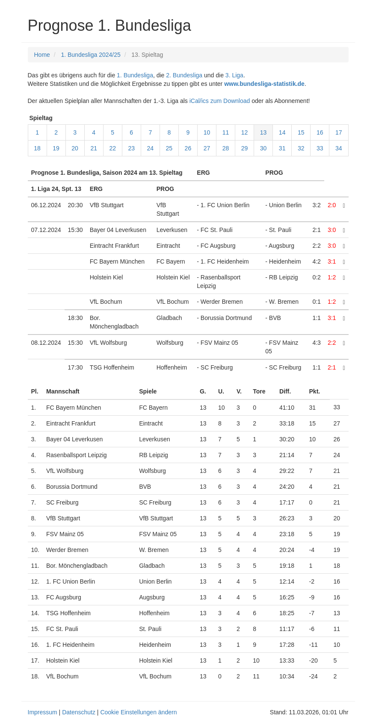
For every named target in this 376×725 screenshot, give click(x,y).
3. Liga (234, 75)
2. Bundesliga (184, 75)
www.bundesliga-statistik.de (264, 83)
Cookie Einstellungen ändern (138, 712)
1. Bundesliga (135, 75)
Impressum (42, 712)
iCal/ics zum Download (219, 100)
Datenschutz (78, 712)
